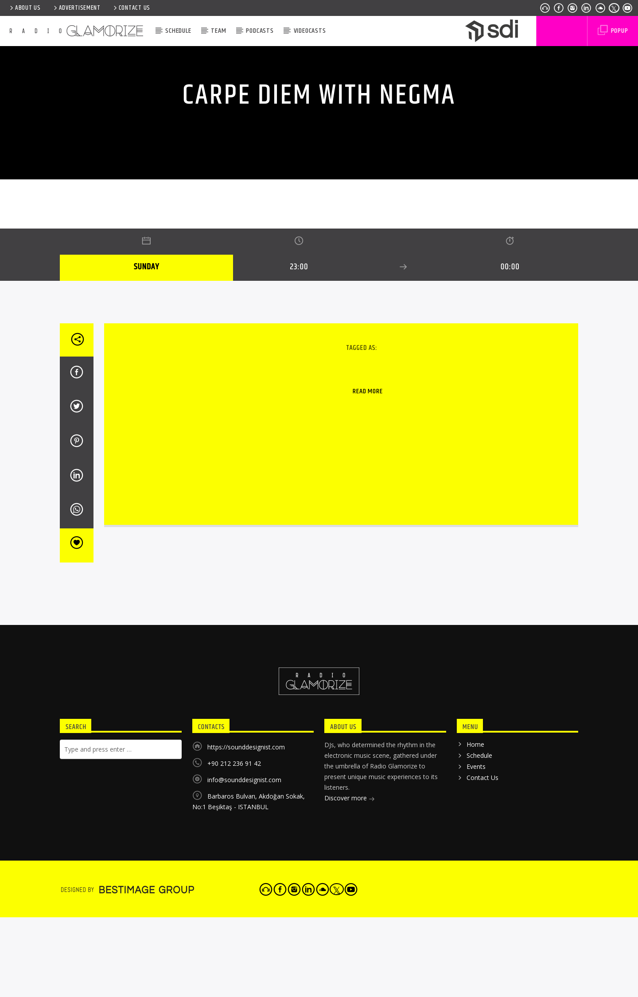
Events (476, 966)
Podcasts (259, 30)
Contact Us (131, 8)
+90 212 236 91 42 (234, 963)
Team (218, 30)
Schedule (178, 30)
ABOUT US (24, 8)
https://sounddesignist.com (246, 947)
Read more (367, 591)
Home (475, 944)
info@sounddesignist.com (244, 979)
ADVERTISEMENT (76, 8)
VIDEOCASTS (310, 30)
